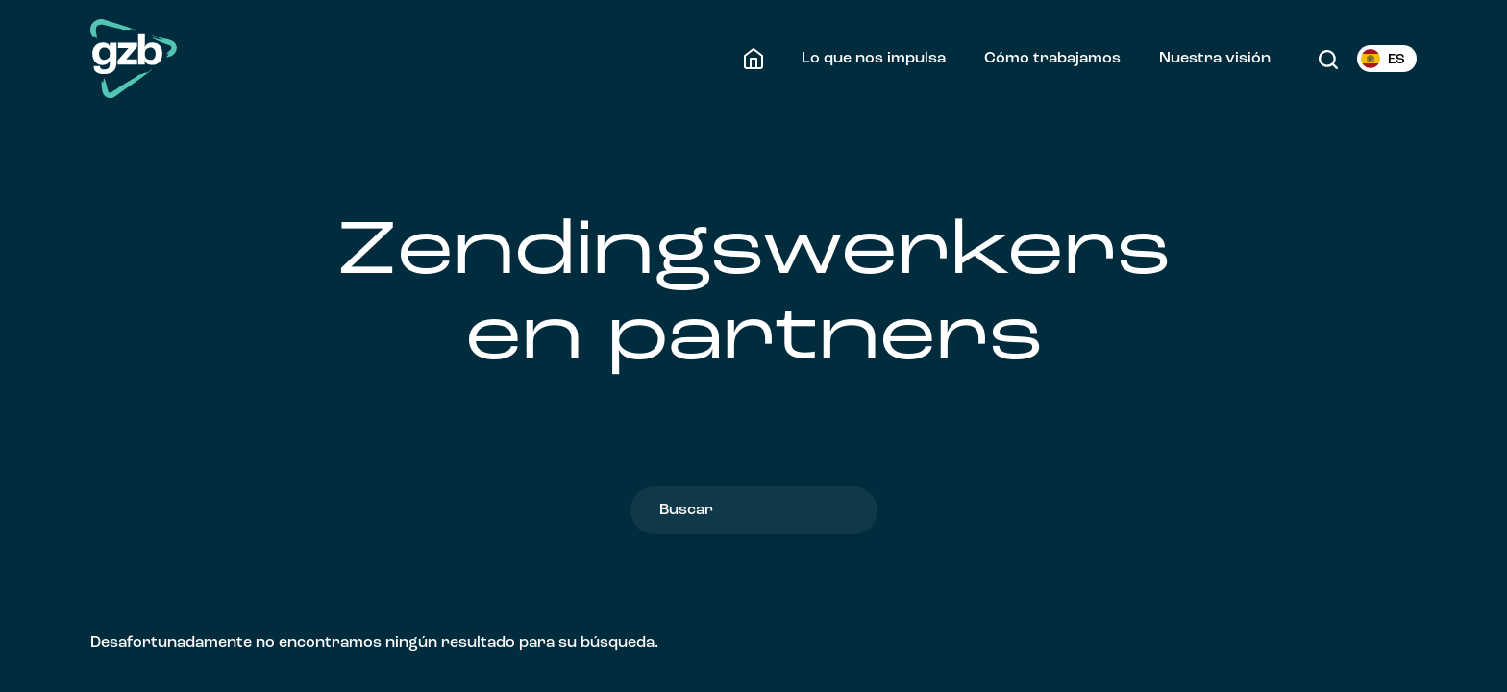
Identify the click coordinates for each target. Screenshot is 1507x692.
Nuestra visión (1215, 58)
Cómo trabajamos (1052, 58)
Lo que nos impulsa (874, 58)
